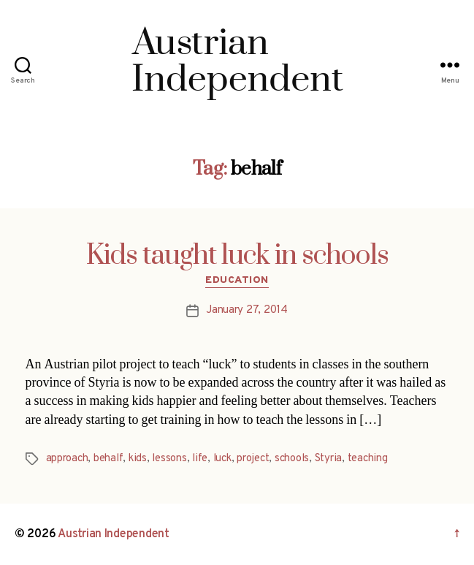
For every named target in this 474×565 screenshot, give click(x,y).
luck (222, 459)
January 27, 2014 (247, 310)
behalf (108, 459)
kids (138, 459)
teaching (368, 459)
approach (67, 459)
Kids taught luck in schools (237, 255)
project (253, 459)
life (199, 459)
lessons (169, 459)
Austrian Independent (113, 534)
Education (237, 280)
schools (292, 459)
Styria (328, 459)
